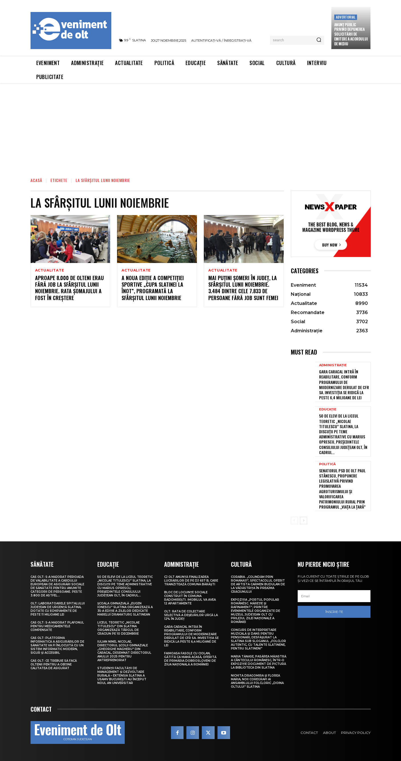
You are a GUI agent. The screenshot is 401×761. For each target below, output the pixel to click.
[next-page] (303, 520)
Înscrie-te (334, 612)
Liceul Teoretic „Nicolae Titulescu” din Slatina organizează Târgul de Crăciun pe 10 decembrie (118, 628)
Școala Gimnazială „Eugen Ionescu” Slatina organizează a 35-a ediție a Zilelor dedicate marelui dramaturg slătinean (125, 609)
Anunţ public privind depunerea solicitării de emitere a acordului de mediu (351, 34)
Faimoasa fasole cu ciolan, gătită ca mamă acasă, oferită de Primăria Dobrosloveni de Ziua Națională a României (190, 658)
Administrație (333, 365)
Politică (327, 464)
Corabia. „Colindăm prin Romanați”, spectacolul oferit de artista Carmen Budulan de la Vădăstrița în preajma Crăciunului (258, 584)
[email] (334, 596)
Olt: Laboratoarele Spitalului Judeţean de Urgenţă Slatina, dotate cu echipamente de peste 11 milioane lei (58, 609)
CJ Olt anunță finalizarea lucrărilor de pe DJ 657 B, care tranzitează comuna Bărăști (191, 580)
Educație (327, 409)
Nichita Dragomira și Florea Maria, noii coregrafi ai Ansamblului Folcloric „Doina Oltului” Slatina (257, 681)
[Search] (318, 40)
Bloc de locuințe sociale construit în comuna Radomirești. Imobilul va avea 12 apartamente (190, 597)
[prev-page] (294, 520)
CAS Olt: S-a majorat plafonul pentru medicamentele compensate (57, 626)
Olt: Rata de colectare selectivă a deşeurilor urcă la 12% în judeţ (191, 615)
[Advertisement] (200, 127)
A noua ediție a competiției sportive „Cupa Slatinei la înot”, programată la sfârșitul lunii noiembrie (153, 288)
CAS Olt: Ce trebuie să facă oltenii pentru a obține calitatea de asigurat (54, 664)
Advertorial (345, 17)
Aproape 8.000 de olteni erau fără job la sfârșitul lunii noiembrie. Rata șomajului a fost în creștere (69, 288)
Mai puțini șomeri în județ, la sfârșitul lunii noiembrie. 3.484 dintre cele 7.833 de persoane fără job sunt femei (243, 288)
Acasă (36, 180)
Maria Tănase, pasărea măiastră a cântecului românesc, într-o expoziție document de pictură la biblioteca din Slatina (258, 662)
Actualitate (49, 270)
